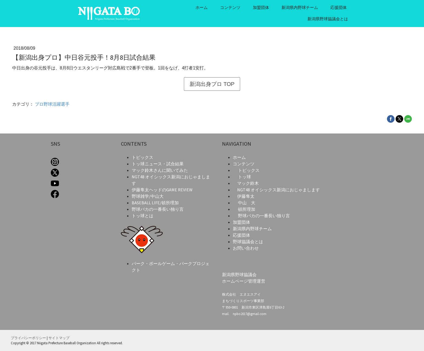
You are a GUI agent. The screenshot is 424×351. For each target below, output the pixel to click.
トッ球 (244, 176)
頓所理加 (246, 209)
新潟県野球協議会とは (327, 18)
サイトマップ (58, 338)
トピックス (249, 170)
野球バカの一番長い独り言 (264, 215)
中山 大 (246, 202)
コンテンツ (230, 7)
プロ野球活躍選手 (52, 104)
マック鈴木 (248, 183)
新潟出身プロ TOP (212, 84)
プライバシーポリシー (28, 338)
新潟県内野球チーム (299, 7)
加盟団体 (261, 7)
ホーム (202, 7)
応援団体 (338, 7)
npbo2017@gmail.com (249, 314)
